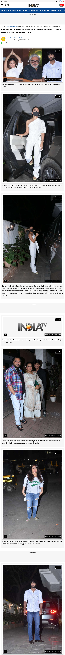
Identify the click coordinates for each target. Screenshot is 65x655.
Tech (41, 10)
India (14, 10)
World (19, 10)
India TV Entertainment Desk (14, 38)
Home (3, 10)
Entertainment (33, 10)
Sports (25, 10)
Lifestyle (53, 10)
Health (60, 10)
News (2, 26)
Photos (46, 10)
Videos (8, 10)
